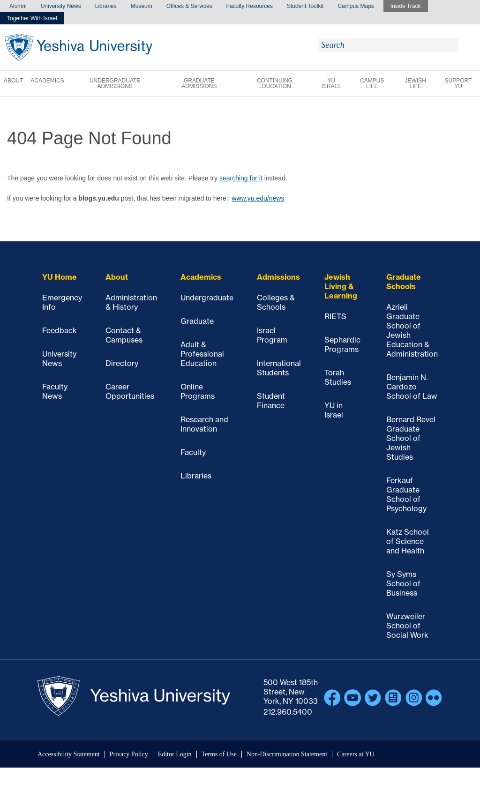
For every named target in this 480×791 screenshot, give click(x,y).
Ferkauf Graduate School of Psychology (406, 494)
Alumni (18, 6)
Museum (141, 6)
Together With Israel (32, 18)
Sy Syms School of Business (403, 583)
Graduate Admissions (199, 83)
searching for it (240, 178)
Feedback (59, 330)
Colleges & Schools (276, 302)
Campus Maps (356, 6)
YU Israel (332, 83)
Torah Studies (337, 377)
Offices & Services (189, 6)
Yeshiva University (78, 47)
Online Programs (197, 391)
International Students (279, 367)
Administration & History (131, 302)
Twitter (373, 697)
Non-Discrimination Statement (287, 754)
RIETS (335, 316)
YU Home (59, 277)
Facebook (332, 697)
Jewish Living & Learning (340, 286)
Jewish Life (415, 83)
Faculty (193, 452)
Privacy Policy (129, 754)
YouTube (352, 697)
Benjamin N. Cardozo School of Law (411, 387)
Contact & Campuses (123, 335)
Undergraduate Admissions (115, 83)
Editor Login (175, 754)
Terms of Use (219, 754)
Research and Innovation (204, 424)
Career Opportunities (129, 391)
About (13, 80)
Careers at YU (356, 754)
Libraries (106, 6)
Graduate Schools (403, 281)
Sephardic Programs (342, 344)
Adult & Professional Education (202, 354)
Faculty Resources (249, 6)
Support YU (458, 83)
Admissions (278, 277)
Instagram (413, 697)
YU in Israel (333, 410)
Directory (121, 363)
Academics (47, 80)
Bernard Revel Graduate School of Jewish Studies (410, 438)
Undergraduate (206, 297)
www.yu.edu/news (258, 198)
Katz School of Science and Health (407, 541)
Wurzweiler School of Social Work (407, 626)
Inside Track (405, 6)
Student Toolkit (305, 6)
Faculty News (55, 391)
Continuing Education (274, 83)
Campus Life (372, 83)
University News (61, 6)
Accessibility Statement (69, 754)
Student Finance (271, 400)
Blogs (393, 697)
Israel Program (272, 335)
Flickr (434, 697)
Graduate (197, 321)
